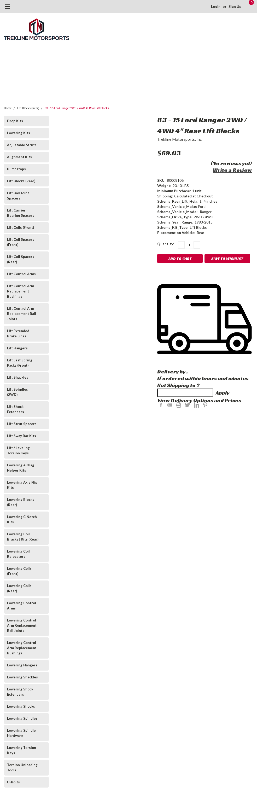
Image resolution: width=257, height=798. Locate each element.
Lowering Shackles (22, 677)
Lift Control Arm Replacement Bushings (20, 291)
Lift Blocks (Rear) (28, 108)
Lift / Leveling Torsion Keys (18, 450)
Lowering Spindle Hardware (21, 733)
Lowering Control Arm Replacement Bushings (22, 648)
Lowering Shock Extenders (20, 691)
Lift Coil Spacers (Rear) (20, 259)
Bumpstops (16, 169)
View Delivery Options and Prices (199, 400)
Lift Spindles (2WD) (17, 392)
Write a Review (232, 170)
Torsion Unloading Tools (22, 767)
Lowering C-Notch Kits (22, 519)
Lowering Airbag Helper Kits (20, 467)
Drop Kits (15, 121)
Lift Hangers (17, 348)
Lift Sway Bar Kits (21, 436)
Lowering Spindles (22, 718)
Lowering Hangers (22, 665)
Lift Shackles (17, 377)
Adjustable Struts (22, 145)
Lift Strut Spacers (22, 424)
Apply (222, 392)
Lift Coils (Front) (20, 227)
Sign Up (235, 6)
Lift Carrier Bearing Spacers (20, 213)
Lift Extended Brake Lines (18, 333)
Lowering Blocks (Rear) (20, 502)
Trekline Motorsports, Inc (179, 139)
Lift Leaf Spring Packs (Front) (19, 362)
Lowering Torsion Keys (21, 750)
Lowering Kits (18, 133)
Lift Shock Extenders (15, 409)
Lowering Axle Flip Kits (22, 485)
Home (8, 108)
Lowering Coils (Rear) (19, 588)
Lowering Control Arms (21, 605)
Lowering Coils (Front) (19, 571)
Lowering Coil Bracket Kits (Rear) (22, 536)
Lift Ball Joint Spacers (18, 195)
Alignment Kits (19, 157)
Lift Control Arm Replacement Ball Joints (21, 313)
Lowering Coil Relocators (18, 554)
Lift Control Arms (21, 274)
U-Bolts (13, 782)
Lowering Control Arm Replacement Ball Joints (22, 625)
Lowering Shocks (21, 706)
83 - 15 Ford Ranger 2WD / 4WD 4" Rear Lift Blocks (77, 108)
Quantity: (165, 244)
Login (215, 6)
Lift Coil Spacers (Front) (20, 242)
